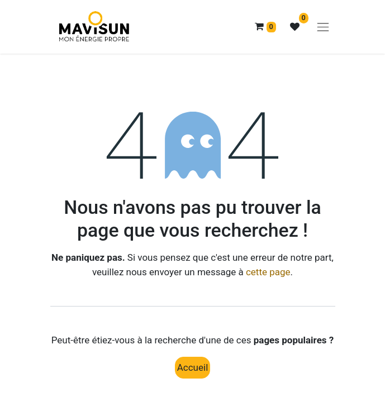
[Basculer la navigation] (323, 27)
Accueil (192, 367)
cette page (268, 271)
